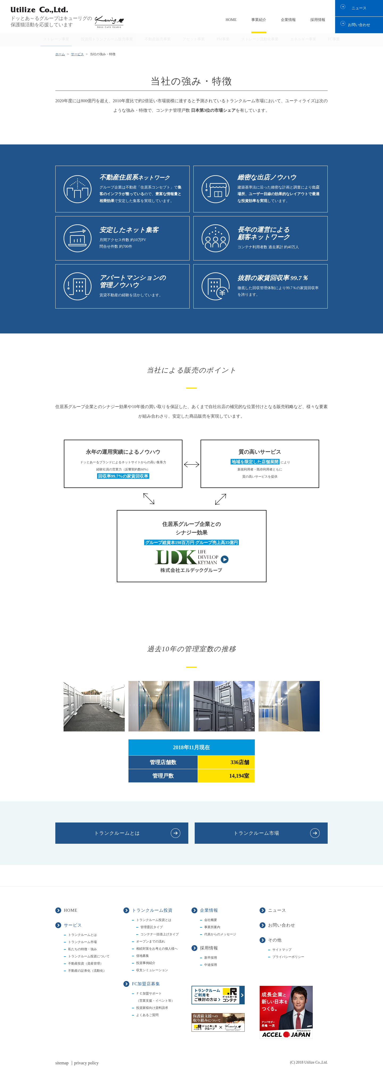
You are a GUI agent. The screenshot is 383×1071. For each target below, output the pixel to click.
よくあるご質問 (147, 1015)
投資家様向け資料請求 (152, 1008)
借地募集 (142, 956)
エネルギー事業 (303, 39)
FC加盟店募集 (146, 984)
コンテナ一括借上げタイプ (159, 934)
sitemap (62, 1063)
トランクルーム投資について (89, 956)
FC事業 (334, 39)
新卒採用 (210, 957)
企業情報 (288, 20)
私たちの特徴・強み (82, 949)
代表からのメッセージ (220, 934)
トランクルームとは (117, 833)
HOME (231, 20)
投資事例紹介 (145, 963)
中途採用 (210, 965)
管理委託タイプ (151, 927)
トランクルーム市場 (256, 833)
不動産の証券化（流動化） (87, 971)
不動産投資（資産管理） (85, 963)
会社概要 (210, 920)
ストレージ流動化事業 (259, 39)
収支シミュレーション (152, 970)
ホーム (60, 54)
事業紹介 (258, 20)
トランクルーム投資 (152, 910)
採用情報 (317, 20)
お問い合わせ (359, 25)
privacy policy (86, 1063)
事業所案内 (212, 927)
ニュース (359, 8)
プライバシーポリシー (288, 957)
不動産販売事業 (158, 39)
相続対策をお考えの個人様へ (157, 948)
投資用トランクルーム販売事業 (107, 39)
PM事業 (223, 39)
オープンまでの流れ (150, 941)
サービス (77, 54)
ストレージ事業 (56, 39)
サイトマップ (282, 950)
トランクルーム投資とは (153, 920)
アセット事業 (193, 39)
